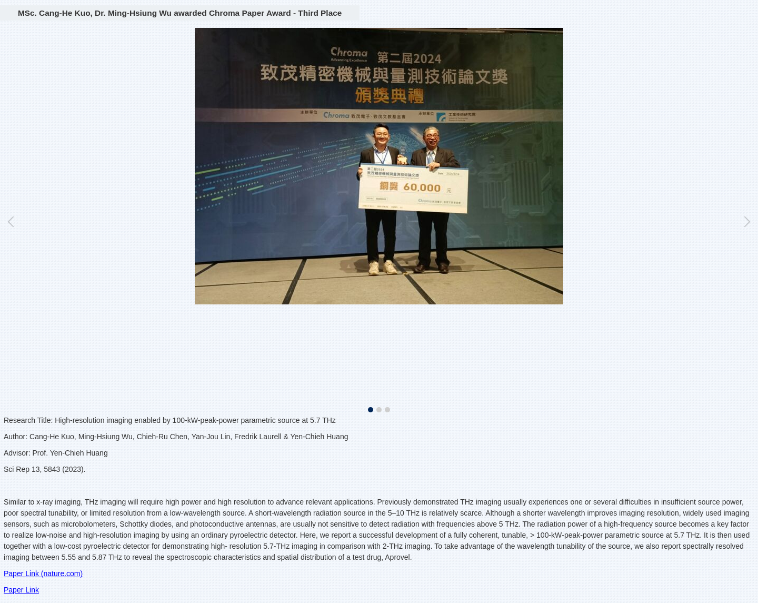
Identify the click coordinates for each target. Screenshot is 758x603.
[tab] (370, 409)
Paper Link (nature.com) (43, 573)
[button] (13, 222)
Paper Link (21, 590)
